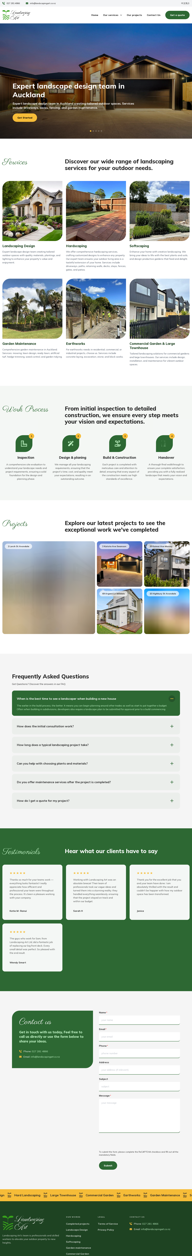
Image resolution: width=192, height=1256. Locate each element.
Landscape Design (77, 1229)
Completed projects (77, 1223)
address (104, 1062)
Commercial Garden (77, 1253)
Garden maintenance (78, 1247)
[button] (90, 131)
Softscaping (73, 1241)
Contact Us (153, 15)
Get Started (24, 117)
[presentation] (122, 1142)
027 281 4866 (13, 3)
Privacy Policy (106, 1229)
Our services (112, 15)
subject (103, 1078)
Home (94, 15)
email (102, 1029)
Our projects (134, 15)
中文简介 (185, 3)
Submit (108, 1165)
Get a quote (177, 15)
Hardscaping (73, 1235)
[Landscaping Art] (16, 15)
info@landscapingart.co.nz (43, 3)
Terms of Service (108, 1223)
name (103, 1012)
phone (103, 1046)
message (105, 1095)
